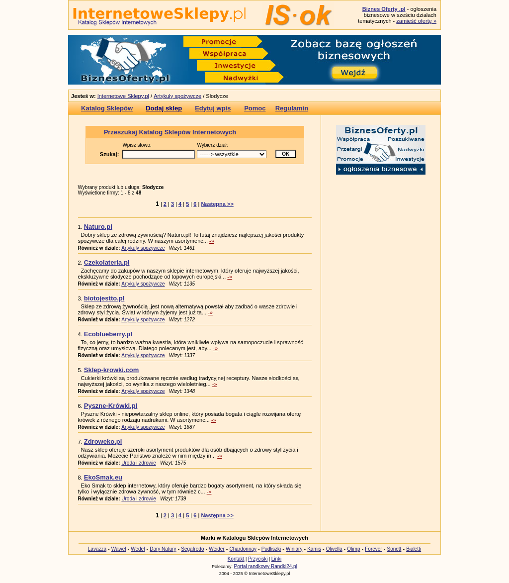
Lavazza (97, 549)
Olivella (334, 549)
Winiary (294, 549)
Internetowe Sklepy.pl (123, 96)
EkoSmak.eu (103, 477)
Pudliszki (271, 549)
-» (211, 241)
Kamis (314, 549)
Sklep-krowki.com (111, 370)
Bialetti (413, 549)
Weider (217, 549)
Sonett (394, 549)
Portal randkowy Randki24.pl (265, 566)
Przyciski (257, 559)
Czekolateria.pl (107, 262)
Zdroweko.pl (103, 441)
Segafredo (192, 549)
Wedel (138, 549)
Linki (276, 559)
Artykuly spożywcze (143, 248)
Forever (373, 549)
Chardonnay (243, 549)
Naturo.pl (98, 226)
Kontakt (236, 559)
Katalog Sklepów (107, 108)
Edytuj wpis (213, 108)
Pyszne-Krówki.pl (111, 405)
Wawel (118, 549)
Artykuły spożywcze (177, 96)
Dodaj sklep (164, 108)
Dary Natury (163, 549)
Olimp (353, 549)
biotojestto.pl (104, 298)
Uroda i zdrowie (138, 463)
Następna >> (217, 204)
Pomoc (254, 108)
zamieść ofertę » (416, 21)
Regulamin (291, 108)
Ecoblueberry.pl (108, 334)
